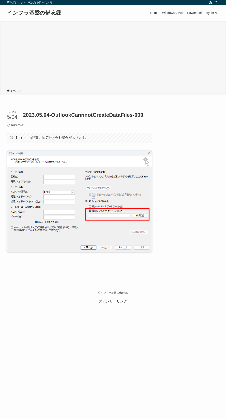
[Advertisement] (113, 56)
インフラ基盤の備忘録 (34, 12)
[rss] (210, 2)
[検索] (216, 2)
